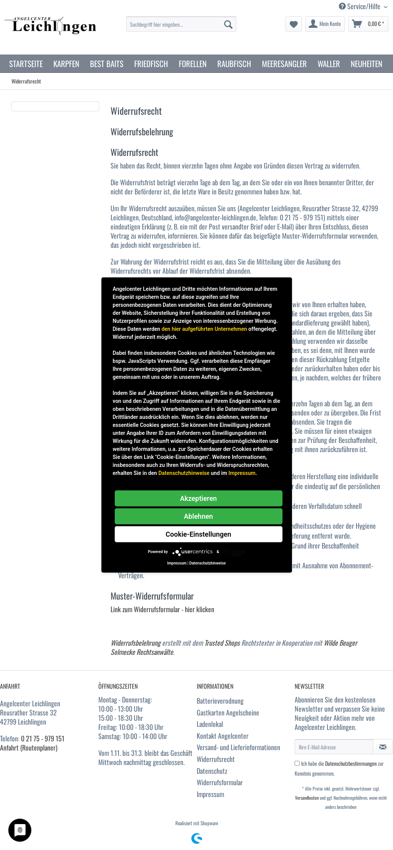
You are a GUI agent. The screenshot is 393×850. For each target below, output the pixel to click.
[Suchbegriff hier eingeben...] (181, 24)
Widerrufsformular (220, 782)
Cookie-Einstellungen (198, 534)
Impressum (210, 794)
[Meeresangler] (284, 63)
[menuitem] (181, 28)
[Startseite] (26, 63)
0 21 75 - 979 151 (42, 738)
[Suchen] (228, 24)
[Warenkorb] (368, 24)
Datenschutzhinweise (183, 473)
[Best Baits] (107, 63)
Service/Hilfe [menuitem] (360, 6)
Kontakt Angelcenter (223, 736)
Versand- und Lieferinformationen (238, 747)
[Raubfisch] (234, 63)
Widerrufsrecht (216, 759)
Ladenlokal (210, 724)
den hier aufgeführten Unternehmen (204, 329)
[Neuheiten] (366, 63)
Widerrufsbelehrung (135, 643)
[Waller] (328, 63)
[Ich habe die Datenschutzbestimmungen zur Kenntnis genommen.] (297, 763)
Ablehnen (198, 516)
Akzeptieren (198, 498)
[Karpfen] (66, 63)
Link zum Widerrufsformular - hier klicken (162, 609)
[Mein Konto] (325, 24)
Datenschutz (212, 771)
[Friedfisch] (151, 63)
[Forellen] (192, 63)
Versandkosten (307, 797)
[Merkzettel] (294, 24)
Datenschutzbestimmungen (351, 763)
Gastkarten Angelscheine (228, 712)
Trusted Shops (222, 643)
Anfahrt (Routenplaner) (29, 747)
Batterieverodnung (220, 701)
